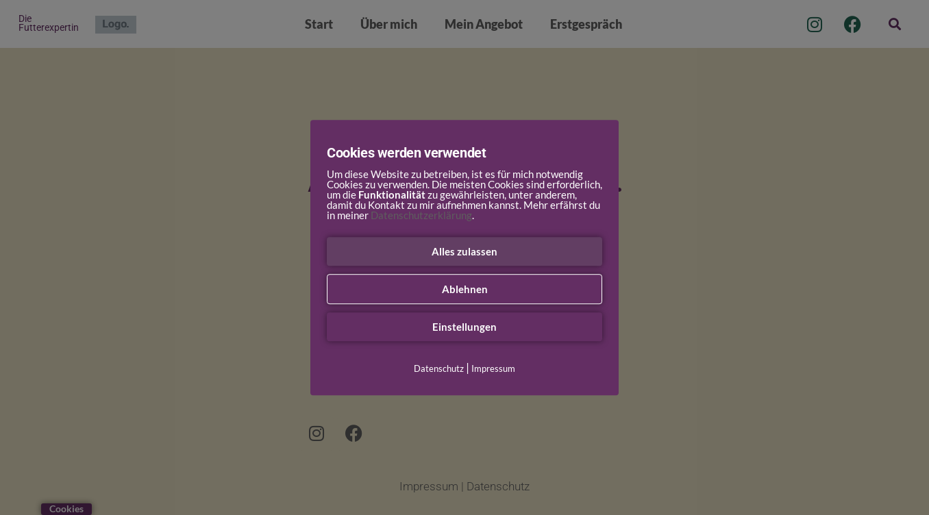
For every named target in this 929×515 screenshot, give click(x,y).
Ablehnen (465, 289)
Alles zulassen (464, 251)
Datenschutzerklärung (421, 215)
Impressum (493, 368)
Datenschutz (439, 368)
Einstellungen (464, 327)
